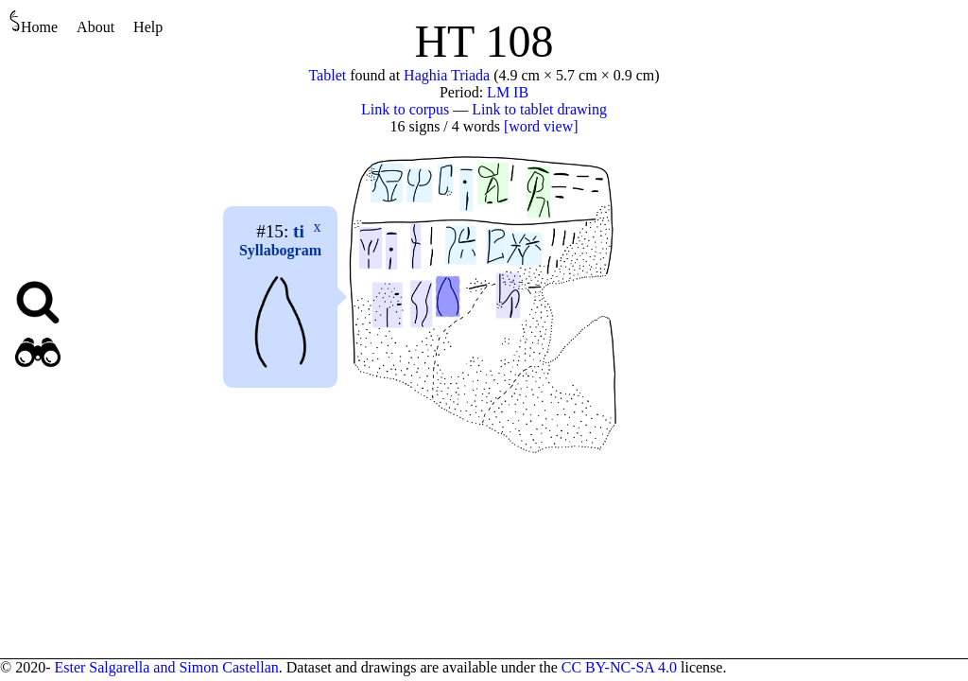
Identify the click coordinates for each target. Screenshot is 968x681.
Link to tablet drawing (539, 109)
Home (33, 22)
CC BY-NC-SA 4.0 (619, 667)
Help (148, 27)
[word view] (541, 126)
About (95, 27)
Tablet (327, 75)
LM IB (507, 92)
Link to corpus (405, 109)
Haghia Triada (447, 75)
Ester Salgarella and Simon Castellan (166, 667)
